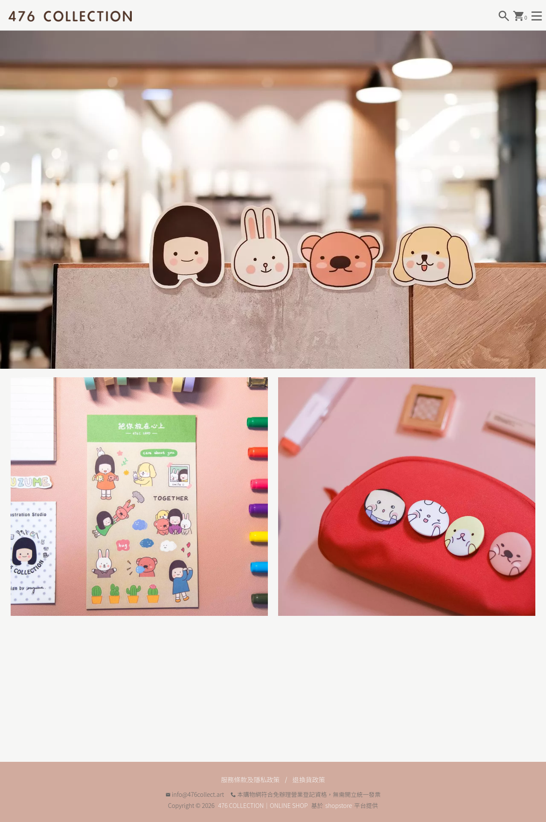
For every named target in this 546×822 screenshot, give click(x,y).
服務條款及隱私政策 (249, 779)
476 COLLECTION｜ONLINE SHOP (263, 805)
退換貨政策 (310, 779)
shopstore (338, 805)
